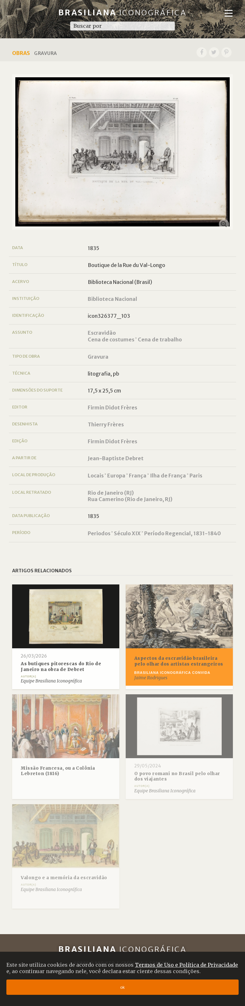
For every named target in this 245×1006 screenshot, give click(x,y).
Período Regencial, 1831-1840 (182, 533)
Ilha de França (168, 475)
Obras (21, 53)
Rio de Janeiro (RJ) (111, 493)
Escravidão (102, 333)
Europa (116, 475)
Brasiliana (122, 13)
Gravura (98, 357)
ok (122, 987)
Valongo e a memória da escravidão (64, 877)
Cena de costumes (111, 339)
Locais (96, 475)
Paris (195, 475)
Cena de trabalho (160, 339)
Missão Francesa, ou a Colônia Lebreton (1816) (58, 771)
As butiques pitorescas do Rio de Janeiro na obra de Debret (61, 666)
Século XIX (127, 533)
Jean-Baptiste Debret (116, 458)
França (137, 475)
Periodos (99, 533)
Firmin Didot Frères (112, 407)
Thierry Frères (106, 424)
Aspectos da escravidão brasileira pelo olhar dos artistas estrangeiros (178, 661)
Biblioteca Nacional (112, 299)
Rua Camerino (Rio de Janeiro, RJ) (130, 499)
